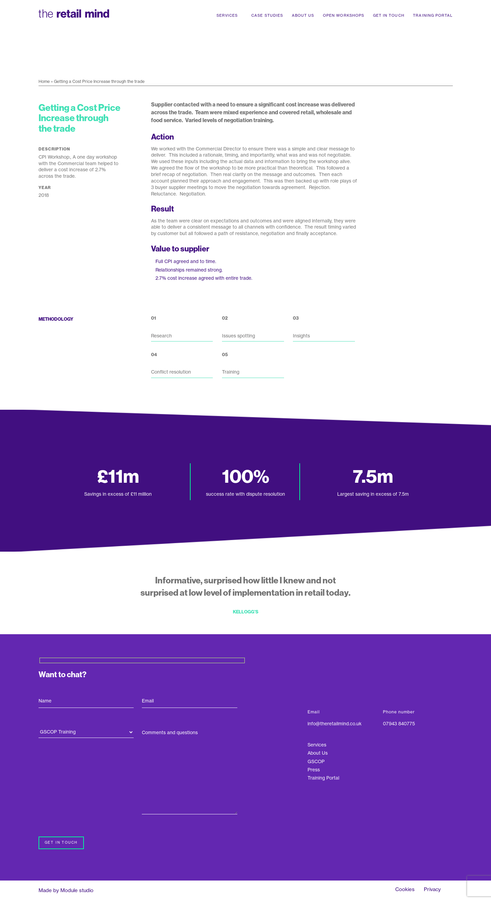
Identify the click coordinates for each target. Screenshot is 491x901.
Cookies (405, 889)
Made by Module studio (66, 890)
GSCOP (316, 762)
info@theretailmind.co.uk (334, 724)
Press (314, 770)
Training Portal (432, 15)
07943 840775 (399, 724)
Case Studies (267, 15)
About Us (303, 15)
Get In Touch (388, 15)
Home (44, 81)
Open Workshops (343, 15)
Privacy (432, 889)
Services (227, 15)
